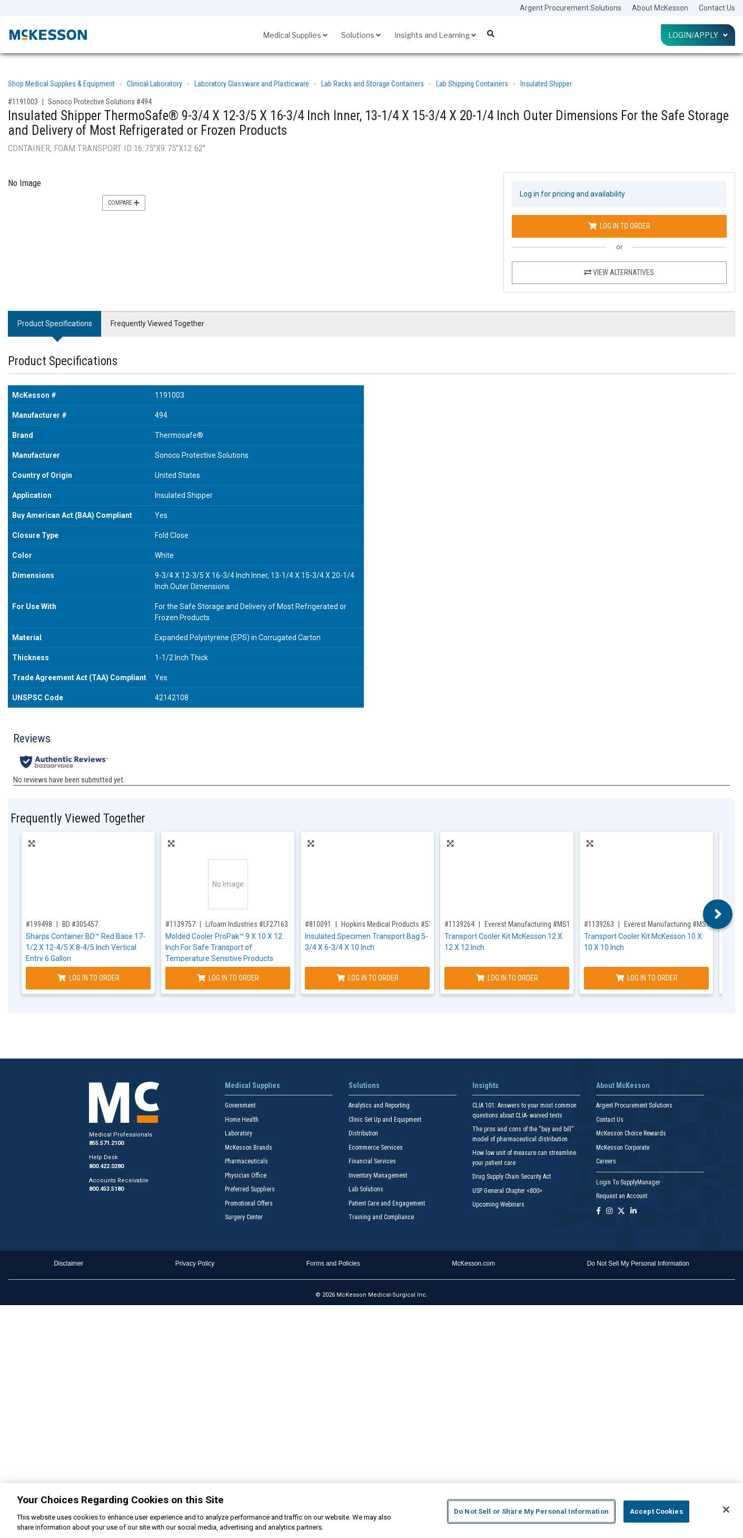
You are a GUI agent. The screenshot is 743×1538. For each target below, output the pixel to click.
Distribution (363, 1133)
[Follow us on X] (621, 1212)
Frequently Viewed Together (157, 323)
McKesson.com (473, 1263)
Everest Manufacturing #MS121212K (538, 924)
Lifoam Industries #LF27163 (246, 924)
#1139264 (459, 924)
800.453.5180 (106, 1189)
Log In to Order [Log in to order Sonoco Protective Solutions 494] (619, 226)
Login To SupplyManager (628, 1182)
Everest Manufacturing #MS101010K (678, 924)
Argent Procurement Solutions (570, 8)
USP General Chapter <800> (507, 1190)
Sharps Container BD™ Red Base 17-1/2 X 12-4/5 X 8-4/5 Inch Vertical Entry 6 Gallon (85, 947)
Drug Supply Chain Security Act (511, 1176)
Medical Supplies (295, 35)
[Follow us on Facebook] (598, 1212)
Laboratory (238, 1133)
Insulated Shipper (546, 84)
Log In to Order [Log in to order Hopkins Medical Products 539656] (367, 978)
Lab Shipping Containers (472, 84)
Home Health (242, 1119)
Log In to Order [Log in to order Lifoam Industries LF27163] (228, 978)
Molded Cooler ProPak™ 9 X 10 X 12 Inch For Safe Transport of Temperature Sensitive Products (223, 947)
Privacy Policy (195, 1263)
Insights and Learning (435, 35)
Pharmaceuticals (246, 1161)
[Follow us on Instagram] (609, 1212)
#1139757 (180, 924)
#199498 (39, 924)
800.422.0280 (106, 1166)
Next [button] (718, 914)
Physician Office (245, 1175)
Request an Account (621, 1196)
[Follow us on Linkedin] (633, 1212)
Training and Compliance (381, 1217)
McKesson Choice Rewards (631, 1133)
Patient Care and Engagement (387, 1203)
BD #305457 (80, 924)
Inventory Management (378, 1175)
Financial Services (372, 1161)
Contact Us (717, 8)
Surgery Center (244, 1217)
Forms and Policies (333, 1263)
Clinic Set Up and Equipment (385, 1119)
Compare (124, 203)
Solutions (361, 35)
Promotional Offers (249, 1203)
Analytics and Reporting (379, 1105)
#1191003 (23, 101)
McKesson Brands (248, 1147)
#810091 (318, 924)
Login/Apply (698, 35)
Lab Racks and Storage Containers (372, 84)
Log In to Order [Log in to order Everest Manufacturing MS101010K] (647, 978)
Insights (485, 1085)
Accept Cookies (656, 1511)
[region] (371, 1510)
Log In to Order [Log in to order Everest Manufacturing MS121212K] (507, 978)
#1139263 (599, 924)
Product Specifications (54, 323)
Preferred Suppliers (250, 1189)
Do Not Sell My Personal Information (638, 1263)
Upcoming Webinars (498, 1204)
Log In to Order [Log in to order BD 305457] (88, 978)
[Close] (726, 1509)
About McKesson (660, 8)
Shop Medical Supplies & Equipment (61, 84)
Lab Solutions (366, 1189)
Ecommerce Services (376, 1147)
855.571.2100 (106, 1143)
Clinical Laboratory (154, 84)
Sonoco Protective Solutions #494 (100, 101)
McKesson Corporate (622, 1147)
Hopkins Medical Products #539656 (394, 924)
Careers (606, 1161)
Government (240, 1105)
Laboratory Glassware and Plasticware (251, 84)
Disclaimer (68, 1263)
